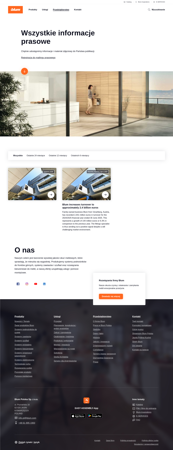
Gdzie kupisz (138, 329)
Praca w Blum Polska (102, 325)
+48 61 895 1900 (27, 423)
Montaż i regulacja (62, 345)
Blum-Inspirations (142, 2)
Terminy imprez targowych (104, 354)
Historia (96, 338)
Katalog (128, 2)
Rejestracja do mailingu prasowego (38, 57)
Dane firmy (110, 441)
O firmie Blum (99, 321)
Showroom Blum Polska (142, 333)
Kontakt (136, 316)
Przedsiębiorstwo (102, 316)
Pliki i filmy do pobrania (146, 408)
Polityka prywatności (128, 441)
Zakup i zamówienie (62, 333)
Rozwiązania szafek (23, 368)
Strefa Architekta (61, 357)
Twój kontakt (137, 321)
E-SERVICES (159, 2)
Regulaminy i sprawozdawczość (146, 444)
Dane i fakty (98, 333)
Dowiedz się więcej (111, 296)
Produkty (19, 316)
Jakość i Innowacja (101, 342)
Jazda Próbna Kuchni (141, 338)
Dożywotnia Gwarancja (103, 358)
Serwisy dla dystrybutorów (65, 361)
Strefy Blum (137, 342)
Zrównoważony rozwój (102, 346)
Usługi (57, 316)
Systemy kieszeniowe (24, 349)
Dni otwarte (137, 346)
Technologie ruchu (23, 364)
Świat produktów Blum (24, 325)
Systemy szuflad (22, 341)
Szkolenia (58, 353)
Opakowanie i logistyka (64, 337)
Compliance (98, 350)
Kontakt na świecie (140, 350)
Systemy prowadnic (23, 345)
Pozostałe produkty (23, 372)
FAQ (138, 420)
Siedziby (96, 329)
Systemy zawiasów (23, 337)
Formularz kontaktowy (142, 325)
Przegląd (58, 321)
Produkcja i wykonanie (63, 341)
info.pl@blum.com (27, 418)
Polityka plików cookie (150, 441)
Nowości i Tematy (22, 321)
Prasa (95, 362)
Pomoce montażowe (23, 376)
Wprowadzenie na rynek (64, 349)
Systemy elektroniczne (24, 360)
